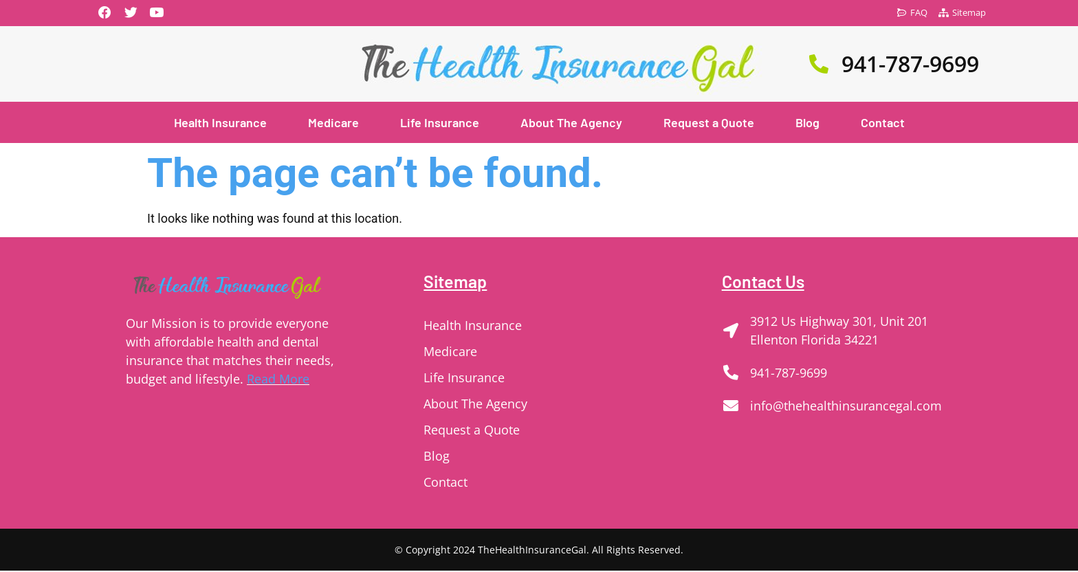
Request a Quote (708, 123)
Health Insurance (220, 123)
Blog (807, 123)
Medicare (333, 123)
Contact (883, 123)
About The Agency (571, 123)
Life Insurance (439, 123)
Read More (278, 380)
